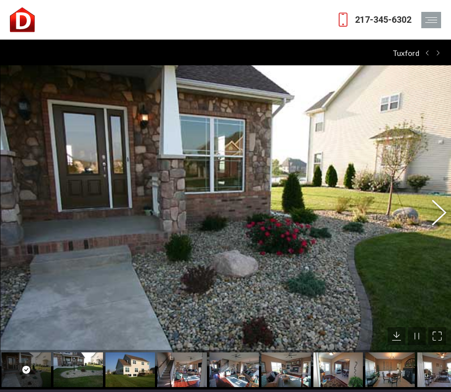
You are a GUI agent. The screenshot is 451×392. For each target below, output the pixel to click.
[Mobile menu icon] (431, 20)
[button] (433, 208)
